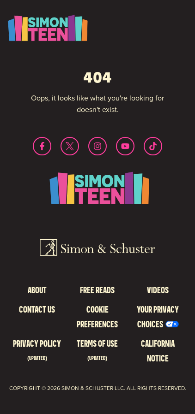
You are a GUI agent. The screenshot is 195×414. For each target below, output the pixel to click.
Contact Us (37, 309)
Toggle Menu (165, 21)
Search (165, 41)
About (37, 289)
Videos (158, 289)
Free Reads (97, 289)
